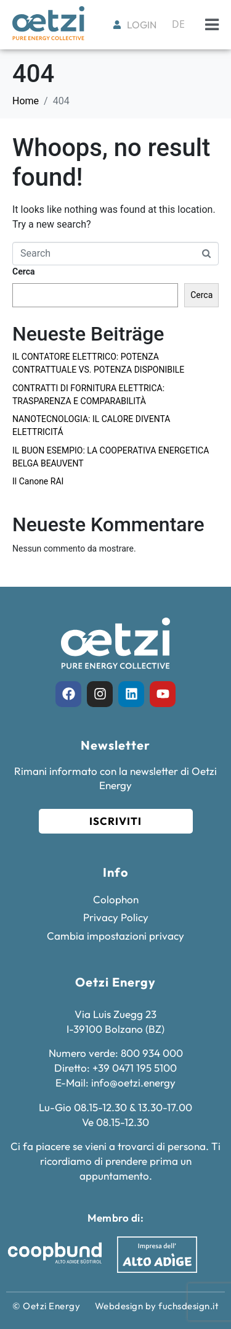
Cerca (23, 271)
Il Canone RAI (37, 481)
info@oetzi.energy (133, 1082)
